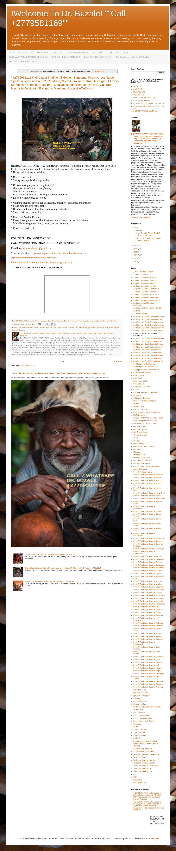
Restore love (138, 710)
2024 (136, 245)
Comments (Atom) (28, 365)
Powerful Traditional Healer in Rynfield (147, 636)
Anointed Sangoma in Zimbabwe (145, 297)
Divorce (136, 404)
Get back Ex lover (140, 427)
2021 (136, 255)
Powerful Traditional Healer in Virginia (147, 671)
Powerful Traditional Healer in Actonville (148, 475)
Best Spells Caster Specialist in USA (146, 370)
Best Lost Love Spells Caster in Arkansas (148, 325)
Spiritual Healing (139, 735)
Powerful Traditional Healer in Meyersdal (148, 587)
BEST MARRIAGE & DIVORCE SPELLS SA (28, 57)
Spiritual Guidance (140, 730)
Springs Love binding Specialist (145, 741)
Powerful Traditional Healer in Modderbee (148, 590)
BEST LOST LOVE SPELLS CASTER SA (110, 52)
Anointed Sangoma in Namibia (144, 286)
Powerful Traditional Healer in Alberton (147, 480)
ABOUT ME (58, 52)
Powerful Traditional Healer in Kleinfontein (149, 568)
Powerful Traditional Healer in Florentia (147, 562)
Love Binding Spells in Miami (144, 446)
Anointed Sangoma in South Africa (146, 295)
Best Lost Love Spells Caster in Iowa (147, 358)
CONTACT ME (42, 52)
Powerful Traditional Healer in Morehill (147, 593)
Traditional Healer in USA (142, 771)
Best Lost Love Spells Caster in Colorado (60, 327)
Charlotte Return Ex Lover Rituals (145, 392)
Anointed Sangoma (140, 275)
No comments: (31, 324)
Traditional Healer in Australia (144, 760)
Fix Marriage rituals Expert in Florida (146, 412)
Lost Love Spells (139, 444)
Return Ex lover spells (141, 715)
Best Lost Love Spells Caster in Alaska (147, 319)
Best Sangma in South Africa (144, 364)
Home (11, 52)
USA (135, 777)
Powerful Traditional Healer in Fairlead (147, 557)
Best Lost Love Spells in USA (22, 61)
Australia (136, 311)
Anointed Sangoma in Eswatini (144, 278)
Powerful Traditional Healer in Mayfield (147, 584)
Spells (135, 727)
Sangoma (137, 724)
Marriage (136, 452)
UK (134, 774)
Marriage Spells (139, 455)
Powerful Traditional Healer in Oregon (147, 613)
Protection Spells (139, 690)
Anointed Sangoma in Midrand (144, 283)
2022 (136, 252)
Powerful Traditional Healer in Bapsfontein (149, 499)
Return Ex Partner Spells (142, 718)
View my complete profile (140, 217)
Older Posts (117, 361)
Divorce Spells (138, 407)
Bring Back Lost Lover (141, 387)
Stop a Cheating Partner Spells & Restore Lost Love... (147, 234)
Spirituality (137, 738)
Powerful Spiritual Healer (142, 472)
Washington (137, 780)
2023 (136, 249)
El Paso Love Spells (140, 409)
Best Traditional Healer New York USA (132, 57)
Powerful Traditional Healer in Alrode (146, 496)
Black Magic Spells (140, 381)
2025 (136, 227)
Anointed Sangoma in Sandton (144, 292)
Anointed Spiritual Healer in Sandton (146, 300)
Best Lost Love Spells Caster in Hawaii (147, 347)
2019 (136, 262)
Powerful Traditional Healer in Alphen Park (149, 493)
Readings (137, 698)
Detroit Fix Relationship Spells (144, 401)
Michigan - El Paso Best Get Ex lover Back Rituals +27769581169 (49, 581)
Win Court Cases (139, 783)
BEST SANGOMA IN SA (77, 52)
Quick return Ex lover (141, 693)
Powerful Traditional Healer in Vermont (147, 668)
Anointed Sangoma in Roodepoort (146, 289)
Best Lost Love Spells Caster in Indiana (148, 355)
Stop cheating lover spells (143, 749)
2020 (136, 258)
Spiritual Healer (139, 733)
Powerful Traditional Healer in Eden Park (148, 549)
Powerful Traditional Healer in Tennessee (148, 657)
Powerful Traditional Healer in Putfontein (148, 623)
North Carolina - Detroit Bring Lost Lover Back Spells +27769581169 (50, 554)
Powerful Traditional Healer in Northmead (148, 598)
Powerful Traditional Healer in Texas (146, 660)
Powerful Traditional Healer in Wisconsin (148, 684)
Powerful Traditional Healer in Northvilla (148, 601)
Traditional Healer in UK (142, 769)
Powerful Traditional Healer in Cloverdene (148, 541)
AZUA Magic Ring (140, 314)
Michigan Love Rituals (141, 463)
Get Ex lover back (140, 432)
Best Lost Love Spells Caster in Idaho (147, 350)
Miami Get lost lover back (142, 461)
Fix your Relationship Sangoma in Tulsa (148, 418)
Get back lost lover (140, 429)
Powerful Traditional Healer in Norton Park (149, 604)
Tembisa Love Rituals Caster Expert (146, 754)
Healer (135, 438)
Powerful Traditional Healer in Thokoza (147, 662)
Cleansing (137, 395)
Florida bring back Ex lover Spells (145, 421)
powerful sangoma (140, 469)
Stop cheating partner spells (143, 751)
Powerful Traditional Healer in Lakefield (147, 571)
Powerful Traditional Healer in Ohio (146, 607)
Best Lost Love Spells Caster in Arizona (148, 322)
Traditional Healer (140, 757)
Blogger (156, 839)
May (138, 230)
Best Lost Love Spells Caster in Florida (147, 341)
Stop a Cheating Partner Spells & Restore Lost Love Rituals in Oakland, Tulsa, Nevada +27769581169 (58, 373)
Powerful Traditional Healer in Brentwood (148, 538)
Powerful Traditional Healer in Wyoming (148, 687)
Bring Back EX (138, 384)
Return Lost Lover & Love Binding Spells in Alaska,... (147, 239)
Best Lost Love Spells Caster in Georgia (148, 344)
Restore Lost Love (140, 704)
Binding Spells (138, 375)
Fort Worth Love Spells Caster (144, 424)
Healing (136, 441)
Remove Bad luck (140, 701)
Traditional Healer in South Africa (145, 766)
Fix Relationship (139, 415)
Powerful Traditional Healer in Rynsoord (148, 639)
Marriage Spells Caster (141, 458)
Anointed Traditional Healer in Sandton (147, 308)
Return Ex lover (139, 713)
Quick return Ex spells (141, 696)
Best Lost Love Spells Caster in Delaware (148, 338)
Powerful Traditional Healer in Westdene (148, 681)
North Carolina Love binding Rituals (146, 466)
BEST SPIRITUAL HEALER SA (97, 57)
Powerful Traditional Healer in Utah (146, 665)
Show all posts (98, 71)
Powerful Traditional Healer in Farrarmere (148, 559)
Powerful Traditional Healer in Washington (149, 674)
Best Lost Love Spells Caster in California (31, 327)
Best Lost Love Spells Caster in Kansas (148, 361)
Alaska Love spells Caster (143, 272)
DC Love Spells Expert (141, 398)
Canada (136, 389)
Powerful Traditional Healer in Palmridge (148, 615)
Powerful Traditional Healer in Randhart (148, 626)
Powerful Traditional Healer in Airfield (147, 478)
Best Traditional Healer (141, 372)
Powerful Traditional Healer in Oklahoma (148, 610)
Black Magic (137, 378)
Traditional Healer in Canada (144, 763)
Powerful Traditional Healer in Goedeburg (148, 565)
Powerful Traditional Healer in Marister (147, 581)
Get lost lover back (140, 435)
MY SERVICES (25, 52)
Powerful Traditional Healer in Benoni (147, 511)
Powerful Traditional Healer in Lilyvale (147, 574)
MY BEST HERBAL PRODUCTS (66, 57)
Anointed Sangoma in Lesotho (144, 280)
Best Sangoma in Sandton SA (144, 367)
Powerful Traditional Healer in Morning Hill (149, 595)
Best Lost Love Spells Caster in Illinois (147, 353)
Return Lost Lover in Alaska (143, 721)
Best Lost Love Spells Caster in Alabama (148, 316)
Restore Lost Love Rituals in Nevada (147, 707)
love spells (137, 449)
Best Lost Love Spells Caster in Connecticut (89, 327)
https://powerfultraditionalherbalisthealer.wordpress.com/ (34, 258)
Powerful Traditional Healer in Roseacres (148, 634)
